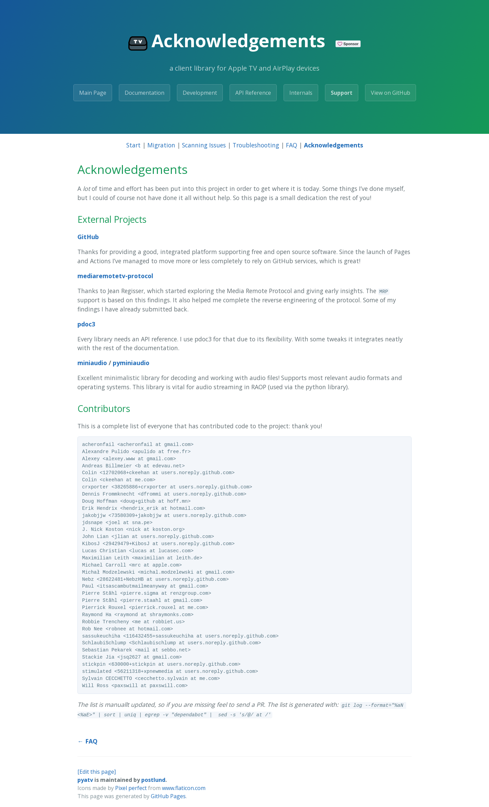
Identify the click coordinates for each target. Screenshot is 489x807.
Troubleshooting (256, 145)
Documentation (144, 92)
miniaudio (92, 363)
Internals (300, 92)
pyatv (85, 780)
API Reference (253, 92)
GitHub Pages (168, 796)
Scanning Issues (204, 145)
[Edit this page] (96, 771)
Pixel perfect (131, 788)
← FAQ (87, 741)
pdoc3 (86, 324)
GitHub (88, 237)
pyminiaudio (131, 363)
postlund (153, 780)
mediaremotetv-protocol (115, 276)
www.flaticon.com (183, 788)
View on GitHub (390, 92)
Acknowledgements (333, 145)
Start (133, 145)
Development (200, 92)
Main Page (92, 92)
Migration (161, 145)
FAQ (291, 145)
